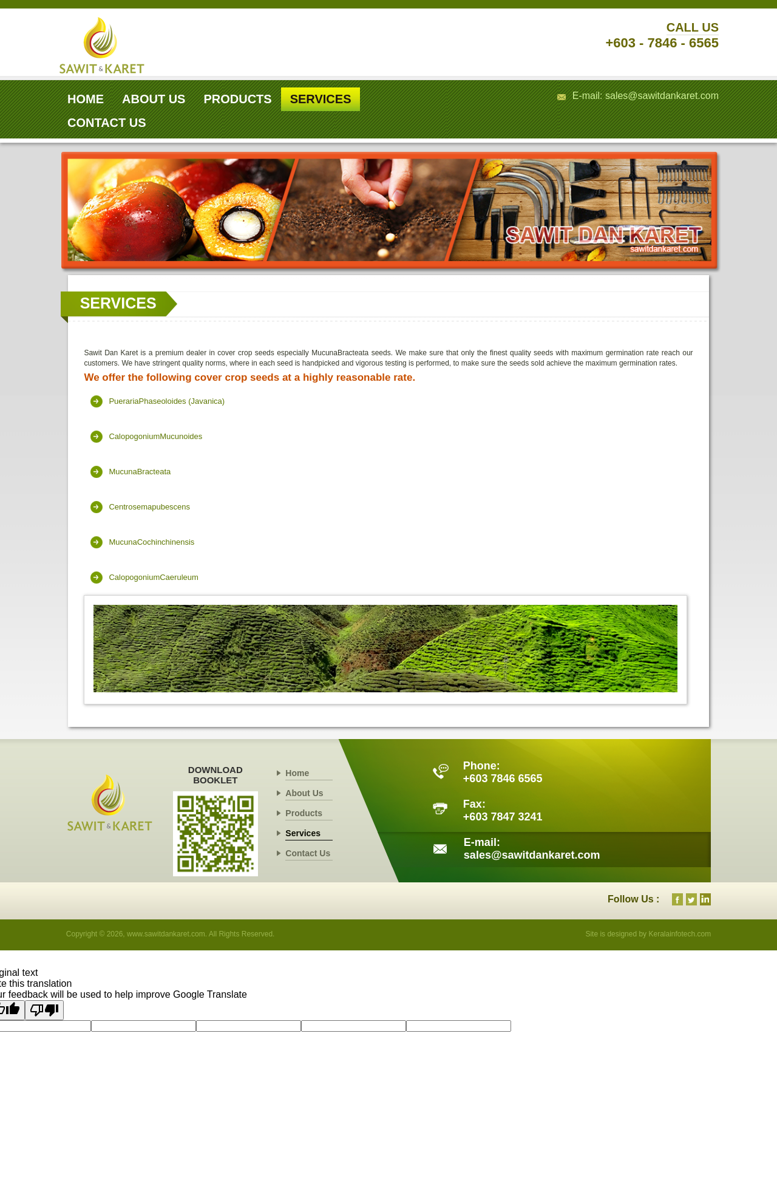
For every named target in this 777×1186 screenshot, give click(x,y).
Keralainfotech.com (678, 934)
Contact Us (307, 853)
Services (303, 833)
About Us (304, 793)
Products (303, 813)
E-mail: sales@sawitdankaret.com (645, 95)
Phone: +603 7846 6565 (503, 772)
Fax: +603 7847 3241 (503, 810)
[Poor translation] (44, 1010)
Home (297, 773)
